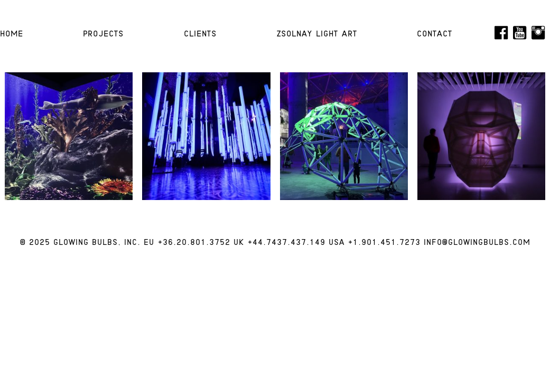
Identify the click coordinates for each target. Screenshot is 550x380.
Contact (434, 34)
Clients (200, 34)
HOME (11, 34)
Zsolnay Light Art (316, 34)
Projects (103, 34)
